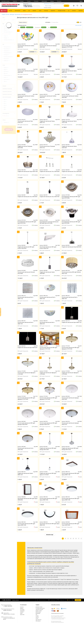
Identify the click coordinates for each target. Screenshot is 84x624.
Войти (81, 1)
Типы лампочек (38, 619)
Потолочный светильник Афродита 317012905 (26, 373)
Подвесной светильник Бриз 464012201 (27, 347)
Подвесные (7, 60)
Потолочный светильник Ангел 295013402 (25, 448)
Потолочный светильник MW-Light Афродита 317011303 (48, 348)
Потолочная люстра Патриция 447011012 (47, 147)
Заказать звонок (15, 600)
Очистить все (78, 25)
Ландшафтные (7, 50)
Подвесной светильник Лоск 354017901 (49, 196)
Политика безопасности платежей (57, 613)
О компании (23, 604)
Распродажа (22, 610)
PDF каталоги (38, 620)
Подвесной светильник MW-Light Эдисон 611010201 (48, 474)
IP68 (5, 109)
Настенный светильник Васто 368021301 (47, 323)
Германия (6, 122)
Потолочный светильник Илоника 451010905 (26, 272)
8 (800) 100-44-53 (31, 5)
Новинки (21, 612)
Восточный (6, 71)
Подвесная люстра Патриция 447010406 (25, 147)
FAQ (36, 614)
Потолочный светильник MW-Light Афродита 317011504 (70, 348)
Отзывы (28, 1)
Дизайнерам (44, 1)
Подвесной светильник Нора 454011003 (28, 171)
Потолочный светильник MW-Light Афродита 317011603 (48, 398)
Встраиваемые (7, 48)
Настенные (6, 58)
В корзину (32, 51)
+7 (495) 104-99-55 (31, 6)
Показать (9, 129)
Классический (7, 79)
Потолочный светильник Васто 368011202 (47, 298)
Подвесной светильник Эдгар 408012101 (69, 71)
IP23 (5, 103)
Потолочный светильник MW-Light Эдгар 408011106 (70, 474)
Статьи (37, 618)
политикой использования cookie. (58, 618)
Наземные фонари (8, 52)
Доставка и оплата (5, 1)
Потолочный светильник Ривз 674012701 (25, 121)
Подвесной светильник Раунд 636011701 (47, 121)
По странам (22, 609)
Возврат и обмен (39, 610)
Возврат (22, 1)
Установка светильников (40, 608)
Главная (3, 14)
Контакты (59, 1)
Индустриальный (8, 75)
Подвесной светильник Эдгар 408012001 (47, 71)
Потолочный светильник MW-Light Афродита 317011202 (70, 46)
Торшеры (6, 37)
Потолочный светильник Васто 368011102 (25, 298)
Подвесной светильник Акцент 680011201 (25, 474)
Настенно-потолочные (8, 56)
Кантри (6, 77)
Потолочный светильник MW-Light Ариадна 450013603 (26, 423)
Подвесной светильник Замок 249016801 (47, 272)
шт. (69, 600)
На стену (23, 27)
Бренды (52, 1)
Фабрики (21, 608)
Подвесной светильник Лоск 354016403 (49, 171)
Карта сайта (22, 614)
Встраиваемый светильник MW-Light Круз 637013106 (27, 222)
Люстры (6, 29)
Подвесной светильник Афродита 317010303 (48, 373)
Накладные (6, 54)
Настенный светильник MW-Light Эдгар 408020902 (27, 499)
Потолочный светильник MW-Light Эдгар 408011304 (70, 499)
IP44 (5, 105)
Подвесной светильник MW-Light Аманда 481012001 (48, 448)
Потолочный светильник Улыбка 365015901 (26, 96)
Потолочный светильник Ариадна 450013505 (70, 398)
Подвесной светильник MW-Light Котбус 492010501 (26, 247)
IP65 (5, 107)
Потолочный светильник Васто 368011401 (69, 298)
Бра (5, 26)
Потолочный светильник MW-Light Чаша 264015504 (70, 524)
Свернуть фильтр (23, 22)
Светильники (18, 14)
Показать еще (49, 534)
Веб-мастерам (38, 612)
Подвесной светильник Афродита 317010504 (70, 373)
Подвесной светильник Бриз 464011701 (72, 322)
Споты (6, 35)
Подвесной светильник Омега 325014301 (69, 147)
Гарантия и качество (39, 609)
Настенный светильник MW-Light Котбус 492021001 (48, 247)
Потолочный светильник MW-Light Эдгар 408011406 (26, 524)
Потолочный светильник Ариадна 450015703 (70, 423)
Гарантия (15, 1)
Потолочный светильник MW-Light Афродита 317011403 (26, 398)
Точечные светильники (9, 39)
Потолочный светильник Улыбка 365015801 (70, 96)
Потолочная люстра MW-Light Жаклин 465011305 (71, 272)
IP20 (5, 99)
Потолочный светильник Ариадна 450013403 (48, 46)
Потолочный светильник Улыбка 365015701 (48, 96)
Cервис (37, 604)
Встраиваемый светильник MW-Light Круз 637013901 (71, 222)
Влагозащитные (7, 46)
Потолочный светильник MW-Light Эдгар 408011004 (48, 499)
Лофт (5, 81)
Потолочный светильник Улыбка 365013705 (26, 46)
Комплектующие (7, 28)
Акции (21, 613)
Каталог (3, 10)
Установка (36, 1)
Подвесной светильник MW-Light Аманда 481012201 (70, 448)
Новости (37, 617)
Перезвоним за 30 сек (48, 3)
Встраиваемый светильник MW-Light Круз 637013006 (71, 197)
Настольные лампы (8, 31)
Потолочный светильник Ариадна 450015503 (26, 71)
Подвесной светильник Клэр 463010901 (71, 247)
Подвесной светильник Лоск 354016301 (72, 171)
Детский (6, 73)
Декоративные (30, 27)
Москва (30, 3)
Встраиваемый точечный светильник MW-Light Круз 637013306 (49, 222)
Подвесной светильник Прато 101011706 (69, 121)
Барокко (6, 69)
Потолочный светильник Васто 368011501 (25, 323)
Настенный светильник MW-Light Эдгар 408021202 (49, 524)
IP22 (5, 101)
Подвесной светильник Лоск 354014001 (27, 196)
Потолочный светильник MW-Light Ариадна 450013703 (48, 423)
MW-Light (12, 14)
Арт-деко (6, 67)
